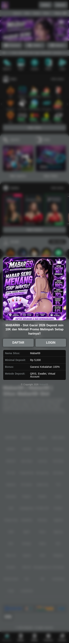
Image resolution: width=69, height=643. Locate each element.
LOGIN (50, 342)
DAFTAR (18, 342)
